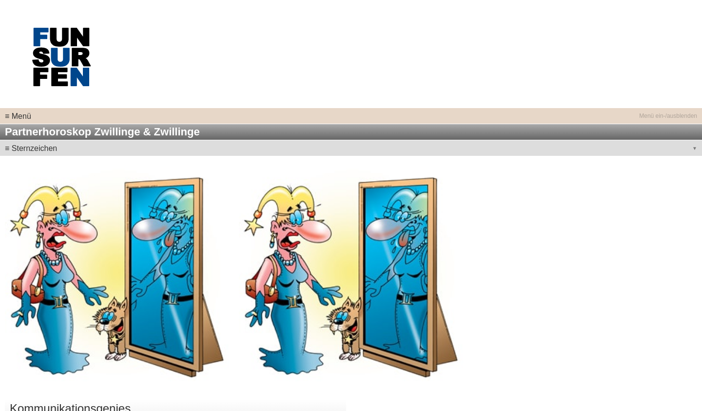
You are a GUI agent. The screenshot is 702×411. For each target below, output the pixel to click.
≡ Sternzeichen (31, 148)
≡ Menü (18, 116)
